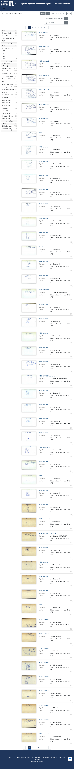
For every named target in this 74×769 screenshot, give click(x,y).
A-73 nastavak (43, 118)
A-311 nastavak (43, 204)
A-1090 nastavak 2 (44, 676)
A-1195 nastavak (44, 734)
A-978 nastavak (43, 605)
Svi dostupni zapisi (37, 761)
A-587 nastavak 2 (44, 447)
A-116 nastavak (43, 133)
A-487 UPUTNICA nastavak (47, 290)
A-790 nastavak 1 (44, 504)
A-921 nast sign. (44, 548)
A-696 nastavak (43, 490)
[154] (9, 121)
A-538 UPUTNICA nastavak (47, 376)
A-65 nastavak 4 (44, 90)
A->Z (68, 13)
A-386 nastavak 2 (44, 232)
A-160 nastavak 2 (44, 161)
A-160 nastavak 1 (44, 147)
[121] (9, 61)
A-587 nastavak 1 (44, 433)
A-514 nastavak (43, 304)
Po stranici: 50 (60, 13)
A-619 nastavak (43, 461)
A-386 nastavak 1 (44, 218)
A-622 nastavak (43, 476)
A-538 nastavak (43, 362)
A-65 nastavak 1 (44, 46)
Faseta (43, 13)
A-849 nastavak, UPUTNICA (47, 533)
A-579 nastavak (43, 404)
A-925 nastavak (43, 562)
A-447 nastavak (43, 261)
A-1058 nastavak (44, 634)
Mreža (52, 13)
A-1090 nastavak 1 (44, 662)
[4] (9, 43)
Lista (48, 13)
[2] (9, 131)
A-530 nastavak (43, 333)
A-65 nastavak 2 (44, 61)
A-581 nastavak (43, 418)
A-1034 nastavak (44, 619)
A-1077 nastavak (44, 648)
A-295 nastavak (43, 175)
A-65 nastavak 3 (44, 75)
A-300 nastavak (43, 189)
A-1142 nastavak (44, 719)
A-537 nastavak (43, 347)
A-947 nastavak (43, 576)
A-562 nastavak (43, 390)
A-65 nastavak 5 (44, 104)
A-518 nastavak (43, 319)
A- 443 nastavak (44, 247)
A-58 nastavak (43, 32)
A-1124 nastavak (44, 705)
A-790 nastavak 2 (44, 519)
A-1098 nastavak (44, 691)
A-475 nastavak (43, 275)
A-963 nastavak (43, 590)
